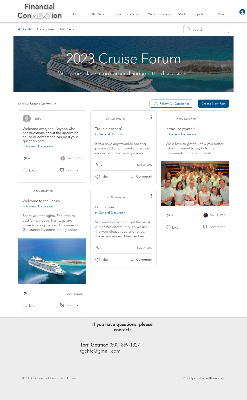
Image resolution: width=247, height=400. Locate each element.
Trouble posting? (108, 129)
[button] (194, 12)
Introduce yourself (180, 129)
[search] (206, 29)
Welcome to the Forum (41, 201)
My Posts (67, 29)
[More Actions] (78, 117)
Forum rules (104, 207)
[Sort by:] (37, 103)
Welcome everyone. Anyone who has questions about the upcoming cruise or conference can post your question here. (51, 135)
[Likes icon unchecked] (25, 170)
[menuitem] (171, 104)
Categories (46, 29)
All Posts (25, 29)
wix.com (218, 378)
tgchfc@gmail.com (100, 351)
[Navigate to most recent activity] (71, 293)
